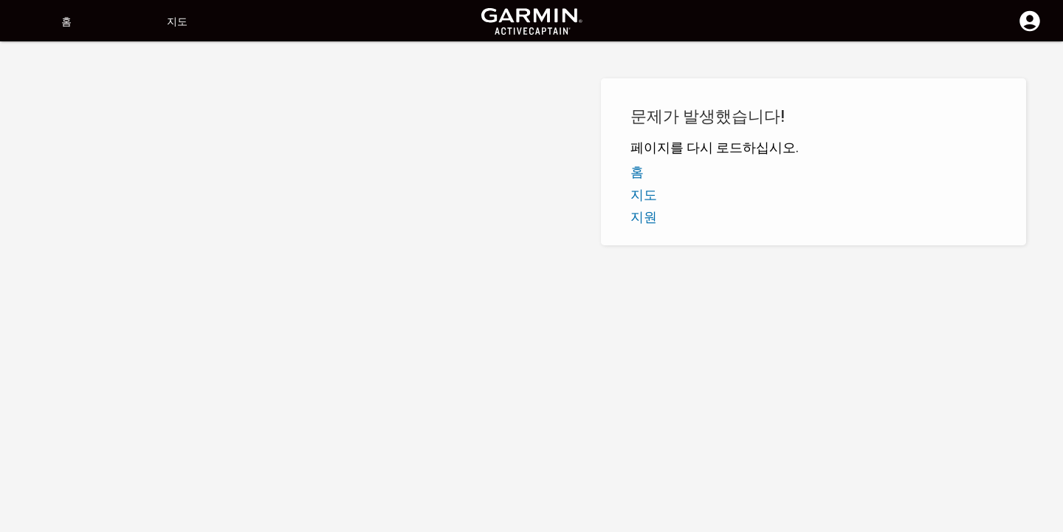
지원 (643, 217)
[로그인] (1030, 29)
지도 (177, 21)
